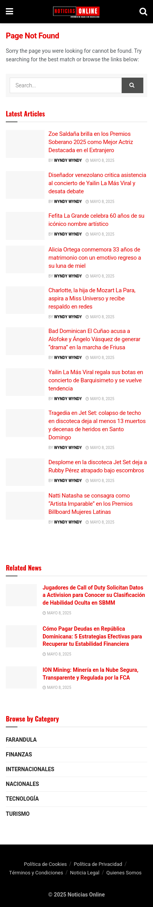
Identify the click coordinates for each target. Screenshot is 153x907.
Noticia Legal (85, 872)
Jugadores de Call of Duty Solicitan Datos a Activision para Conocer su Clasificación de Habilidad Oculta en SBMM (94, 595)
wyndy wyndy (68, 160)
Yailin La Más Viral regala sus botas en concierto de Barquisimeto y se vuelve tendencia (95, 380)
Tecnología (22, 799)
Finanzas (19, 755)
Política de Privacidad (98, 864)
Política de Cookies (45, 864)
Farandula (21, 740)
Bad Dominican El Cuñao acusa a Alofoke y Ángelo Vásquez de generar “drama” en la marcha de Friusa (94, 339)
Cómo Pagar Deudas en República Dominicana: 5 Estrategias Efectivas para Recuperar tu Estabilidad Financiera (92, 636)
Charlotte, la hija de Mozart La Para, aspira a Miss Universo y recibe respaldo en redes (91, 298)
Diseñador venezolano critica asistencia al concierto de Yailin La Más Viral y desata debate (97, 183)
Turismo (17, 814)
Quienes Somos (124, 872)
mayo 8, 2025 (100, 160)
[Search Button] (132, 85)
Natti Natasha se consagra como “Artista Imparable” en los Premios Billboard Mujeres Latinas (90, 503)
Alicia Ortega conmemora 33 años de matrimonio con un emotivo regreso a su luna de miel (94, 257)
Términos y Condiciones (36, 872)
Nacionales (22, 784)
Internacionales (30, 769)
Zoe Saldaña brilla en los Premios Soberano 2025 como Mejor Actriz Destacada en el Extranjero (90, 142)
